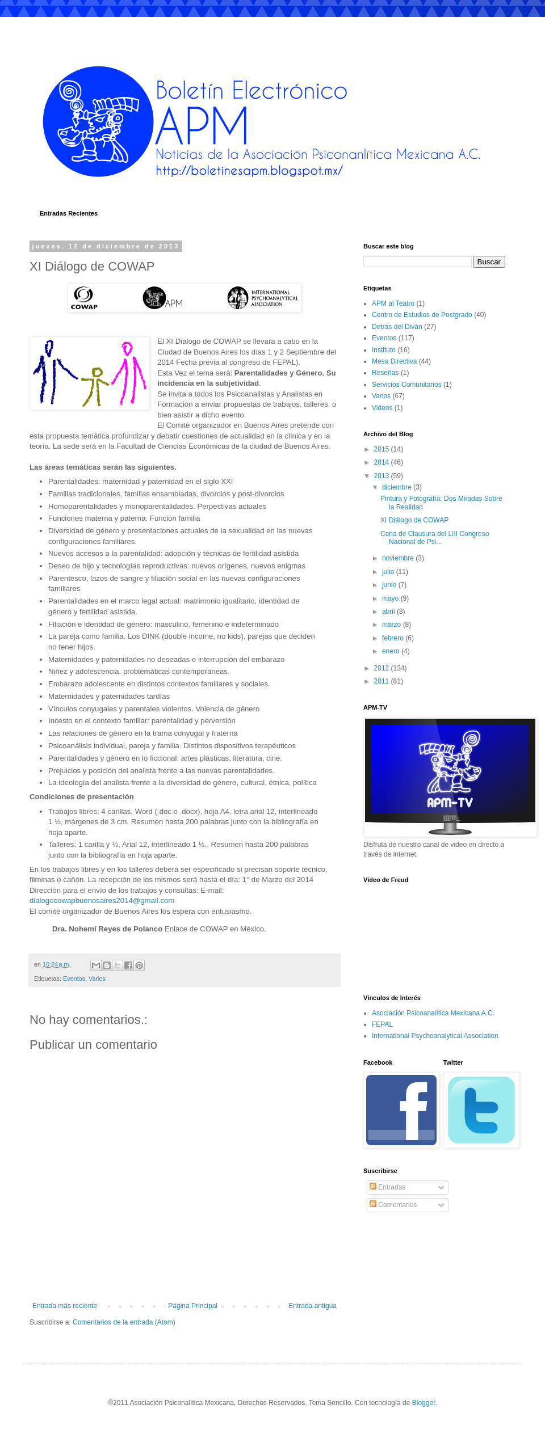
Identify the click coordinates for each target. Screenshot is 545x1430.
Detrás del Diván (397, 327)
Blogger (423, 1403)
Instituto (384, 350)
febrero (393, 638)
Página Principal (192, 1306)
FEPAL (382, 1024)
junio (390, 585)
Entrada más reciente (64, 1306)
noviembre (399, 558)
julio (389, 572)
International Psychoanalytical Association (435, 1036)
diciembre (397, 487)
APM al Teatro (393, 303)
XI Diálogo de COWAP (414, 520)
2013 (382, 476)
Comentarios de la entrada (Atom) (124, 1322)
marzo (392, 624)
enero (391, 651)
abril (389, 611)
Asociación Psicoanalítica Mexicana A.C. (433, 1013)
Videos (382, 408)
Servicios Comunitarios (407, 385)
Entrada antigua (312, 1306)
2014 (382, 462)
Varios (97, 978)
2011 (382, 681)
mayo (391, 598)
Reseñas (385, 373)
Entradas (387, 1187)
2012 (382, 668)
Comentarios (393, 1205)
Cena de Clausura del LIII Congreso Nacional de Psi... (434, 538)
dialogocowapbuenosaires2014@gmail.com (102, 900)
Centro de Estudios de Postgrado (422, 315)
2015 (382, 449)
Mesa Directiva (394, 361)
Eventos (74, 978)
